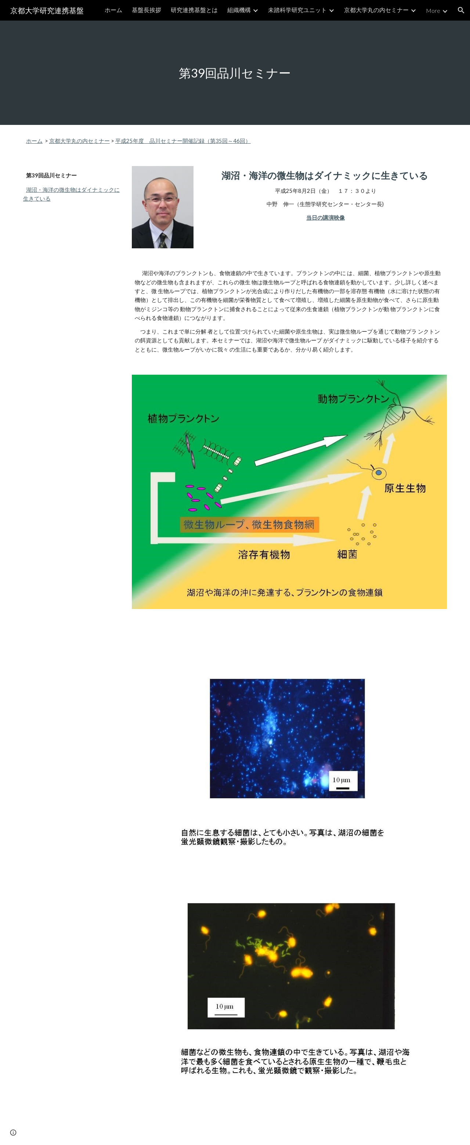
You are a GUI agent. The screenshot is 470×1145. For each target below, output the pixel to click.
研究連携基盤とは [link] (194, 9)
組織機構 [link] (239, 9)
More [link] (433, 10)
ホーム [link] (113, 9)
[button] (461, 10)
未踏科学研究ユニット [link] (297, 9)
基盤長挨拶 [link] (146, 9)
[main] (235, 73)
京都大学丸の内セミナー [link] (376, 9)
